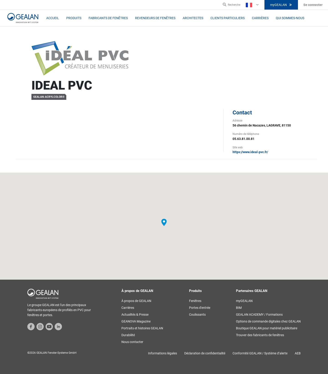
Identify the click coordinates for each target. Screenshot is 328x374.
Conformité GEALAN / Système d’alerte (260, 353)
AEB (298, 353)
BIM (239, 308)
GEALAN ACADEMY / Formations (259, 314)
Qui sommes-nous (290, 18)
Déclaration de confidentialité (204, 353)
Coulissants (197, 314)
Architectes (193, 18)
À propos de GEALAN (136, 301)
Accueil (52, 18)
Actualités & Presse (135, 314)
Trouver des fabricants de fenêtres (260, 335)
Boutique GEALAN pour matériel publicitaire (266, 328)
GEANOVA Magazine (136, 321)
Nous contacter (132, 342)
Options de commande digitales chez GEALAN (268, 321)
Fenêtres (195, 301)
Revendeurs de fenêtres (155, 18)
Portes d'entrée (199, 308)
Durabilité (128, 335)
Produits (73, 18)
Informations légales (162, 353)
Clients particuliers (227, 18)
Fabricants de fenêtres (108, 18)
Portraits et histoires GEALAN (142, 328)
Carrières (260, 18)
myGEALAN (281, 5)
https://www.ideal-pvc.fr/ (250, 152)
